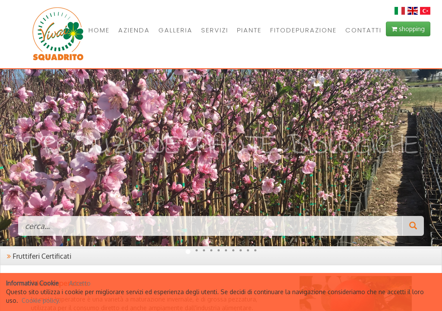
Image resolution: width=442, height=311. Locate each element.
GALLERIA (175, 30)
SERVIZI (214, 30)
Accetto (80, 283)
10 (255, 250)
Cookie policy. (41, 300)
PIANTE (249, 30)
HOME (99, 30)
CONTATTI (363, 30)
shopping (408, 28)
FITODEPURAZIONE (303, 30)
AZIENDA (134, 30)
